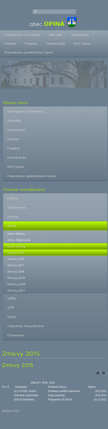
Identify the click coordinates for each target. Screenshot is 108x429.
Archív (12, 226)
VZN (10, 307)
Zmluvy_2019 (16, 277)
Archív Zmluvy (16, 246)
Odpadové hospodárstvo (25, 326)
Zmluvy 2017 (15, 265)
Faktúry (13, 198)
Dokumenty (80, 35)
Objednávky (16, 207)
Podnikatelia (55, 43)
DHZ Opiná (82, 43)
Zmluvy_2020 (16, 284)
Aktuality (55, 35)
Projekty (31, 43)
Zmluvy (12, 216)
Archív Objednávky (19, 240)
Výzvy (11, 317)
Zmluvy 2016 (15, 259)
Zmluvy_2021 (16, 290)
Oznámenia (16, 335)
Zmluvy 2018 (15, 271)
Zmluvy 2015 (15, 252)
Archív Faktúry (16, 233)
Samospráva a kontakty (22, 35)
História (10, 43)
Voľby (11, 298)
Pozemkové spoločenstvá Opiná (28, 52)
